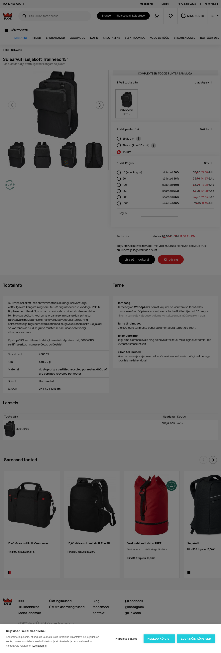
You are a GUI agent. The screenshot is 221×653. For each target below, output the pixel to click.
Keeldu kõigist (159, 638)
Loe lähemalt (39, 645)
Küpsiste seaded (126, 638)
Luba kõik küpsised (196, 638)
